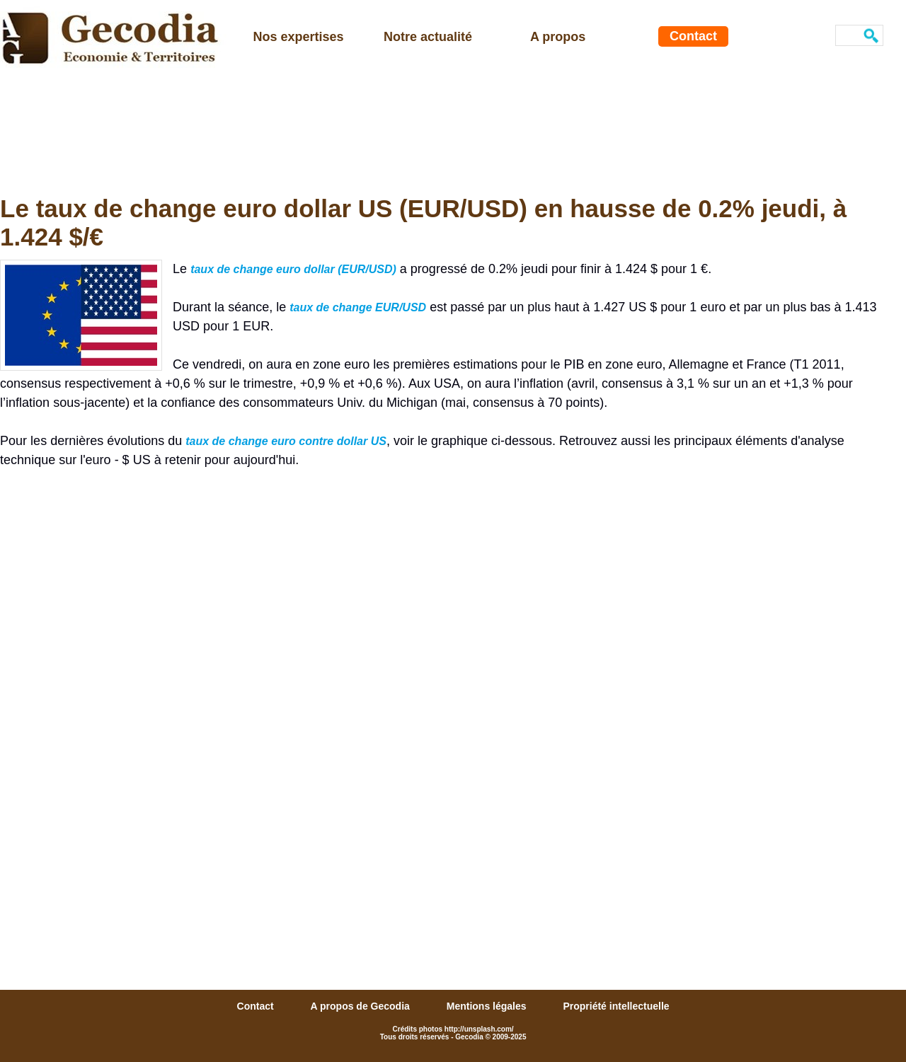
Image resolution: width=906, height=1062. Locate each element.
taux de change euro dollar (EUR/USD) (293, 269)
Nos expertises (298, 37)
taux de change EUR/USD (357, 307)
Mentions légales (488, 1006)
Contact (693, 36)
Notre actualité (428, 37)
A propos (557, 37)
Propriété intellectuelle (616, 1006)
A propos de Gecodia (362, 1006)
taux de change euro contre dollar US (285, 441)
